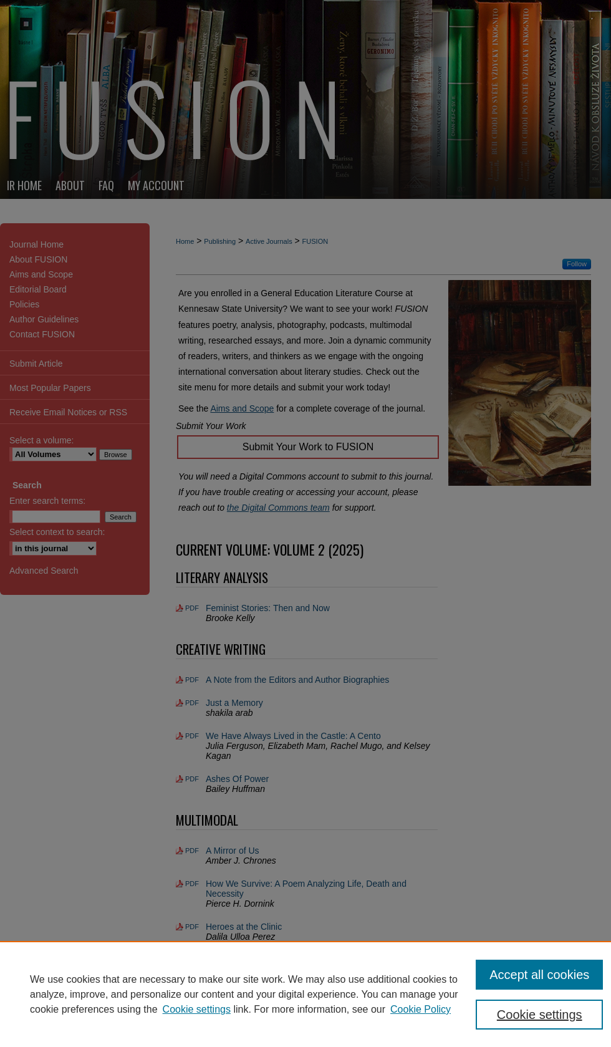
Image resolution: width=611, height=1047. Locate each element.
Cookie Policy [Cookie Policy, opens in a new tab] (420, 1009)
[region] (305, 994)
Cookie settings (197, 1009)
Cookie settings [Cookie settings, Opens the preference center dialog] (539, 1014)
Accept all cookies (539, 975)
